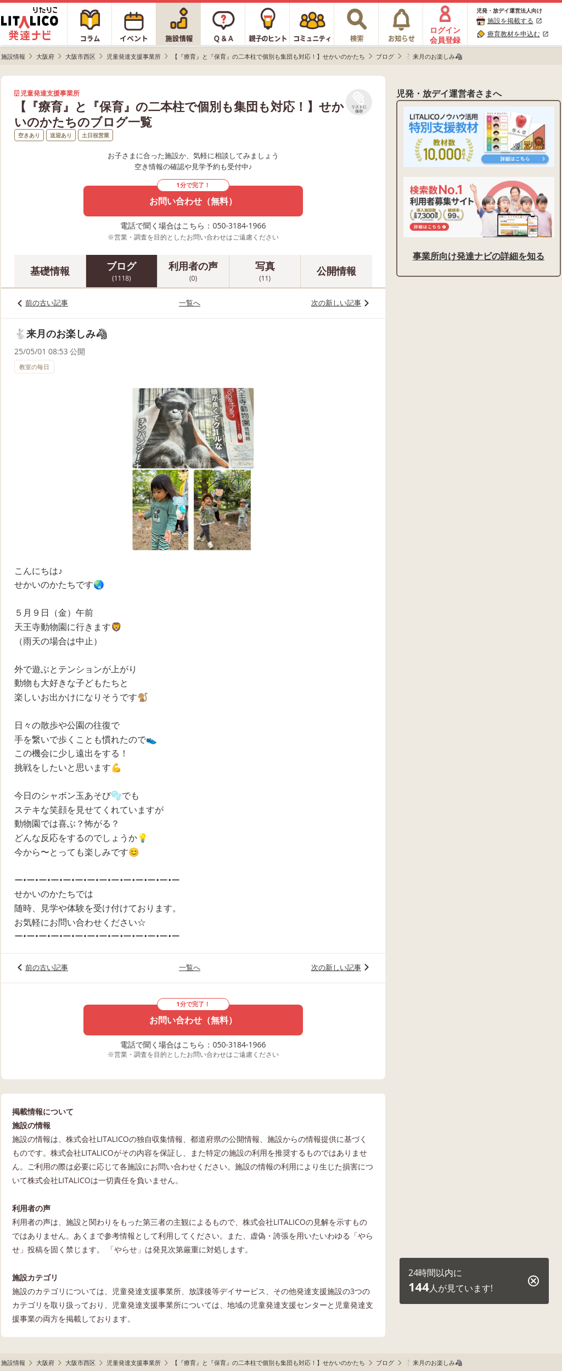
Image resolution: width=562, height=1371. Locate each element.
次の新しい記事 (336, 303)
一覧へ (189, 303)
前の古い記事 (46, 303)
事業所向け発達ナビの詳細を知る (478, 256)
